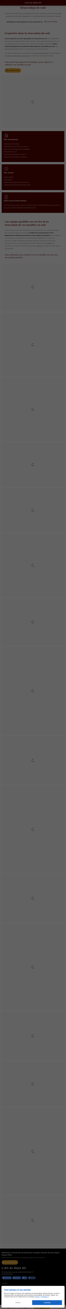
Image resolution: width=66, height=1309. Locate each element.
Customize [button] (17, 1302)
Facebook (44, 1297)
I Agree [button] (47, 1303)
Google (37, 1297)
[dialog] (33, 1297)
